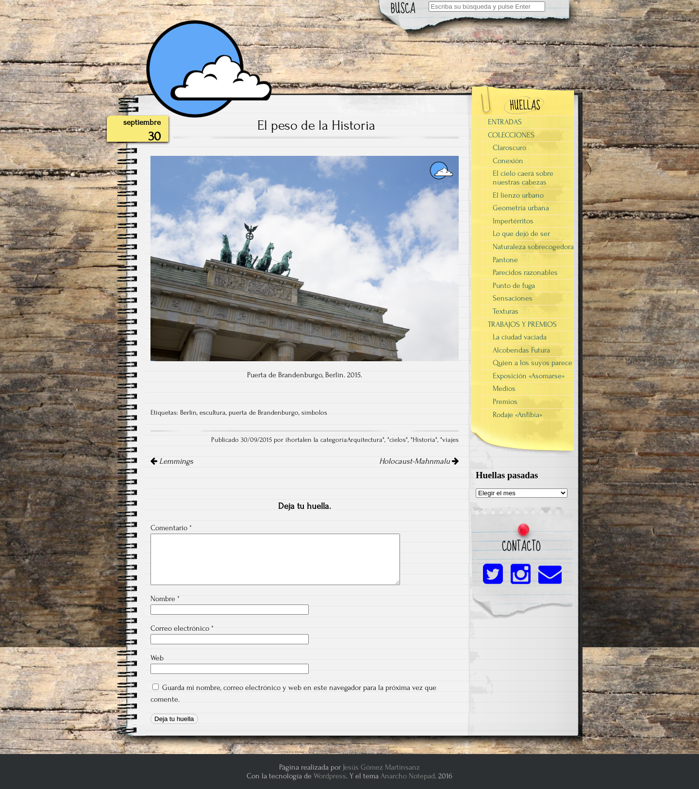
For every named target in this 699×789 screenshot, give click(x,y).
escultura (213, 413)
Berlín (188, 413)
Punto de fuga (514, 285)
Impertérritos (513, 221)
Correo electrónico (182, 628)
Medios (504, 388)
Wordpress (330, 776)
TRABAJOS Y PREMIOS (522, 324)
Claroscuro (509, 147)
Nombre (165, 598)
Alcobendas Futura (521, 350)
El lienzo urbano (518, 195)
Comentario (171, 527)
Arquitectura (365, 440)
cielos (397, 440)
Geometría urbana (521, 207)
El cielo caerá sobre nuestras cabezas (523, 177)
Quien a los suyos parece (532, 362)
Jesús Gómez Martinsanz (381, 767)
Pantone (505, 259)
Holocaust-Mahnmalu (419, 461)
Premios (505, 401)
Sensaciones (513, 298)
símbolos (314, 413)
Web (157, 658)
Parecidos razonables (525, 272)
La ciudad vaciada (520, 337)
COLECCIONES (511, 135)
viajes (450, 440)
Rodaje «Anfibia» (517, 414)
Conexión (508, 160)
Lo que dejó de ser (521, 233)
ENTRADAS (505, 122)
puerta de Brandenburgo (264, 413)
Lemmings (171, 461)
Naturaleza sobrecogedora (533, 246)
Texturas (505, 311)
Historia (424, 440)
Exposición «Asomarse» (529, 375)
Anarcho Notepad (408, 776)
